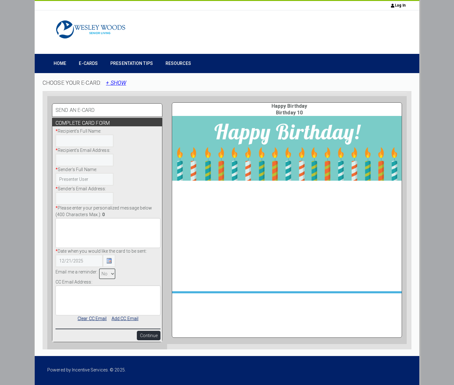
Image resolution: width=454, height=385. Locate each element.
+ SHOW (116, 83)
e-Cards (88, 63)
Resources (178, 63)
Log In (398, 5)
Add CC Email (125, 318)
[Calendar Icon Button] (109, 261)
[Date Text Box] (79, 261)
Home (60, 63)
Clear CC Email (92, 318)
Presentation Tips (131, 63)
